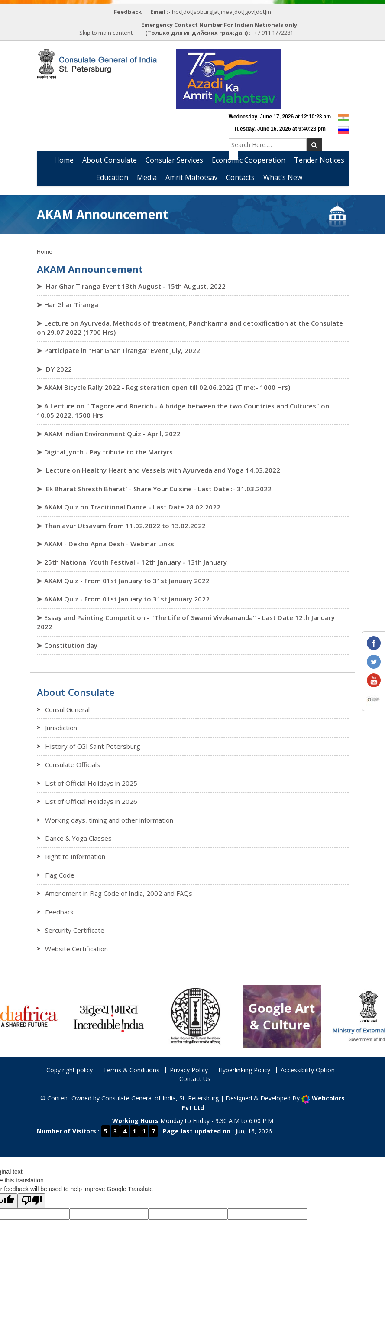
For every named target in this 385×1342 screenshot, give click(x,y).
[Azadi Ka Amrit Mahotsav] (228, 79)
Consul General (67, 709)
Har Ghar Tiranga (71, 304)
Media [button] (147, 177)
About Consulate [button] (109, 160)
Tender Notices (319, 160)
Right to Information (75, 856)
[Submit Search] (314, 144)
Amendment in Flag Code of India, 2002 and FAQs (118, 893)
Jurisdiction (61, 727)
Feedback (59, 912)
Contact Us (194, 1078)
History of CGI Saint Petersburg (92, 746)
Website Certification (76, 948)
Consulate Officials (72, 764)
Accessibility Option (308, 1070)
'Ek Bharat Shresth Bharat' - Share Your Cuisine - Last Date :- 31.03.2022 (158, 488)
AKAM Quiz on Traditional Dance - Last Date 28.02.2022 (132, 507)
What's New (282, 177)
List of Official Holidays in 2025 (91, 783)
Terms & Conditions (131, 1070)
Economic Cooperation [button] (248, 160)
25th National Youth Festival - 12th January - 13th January (135, 562)
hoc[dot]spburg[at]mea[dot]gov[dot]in (221, 12)
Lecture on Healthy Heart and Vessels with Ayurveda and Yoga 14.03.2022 (162, 470)
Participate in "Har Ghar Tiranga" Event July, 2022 (122, 350)
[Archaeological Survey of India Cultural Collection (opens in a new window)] (299, 1016)
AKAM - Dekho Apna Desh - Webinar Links (109, 543)
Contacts (240, 177)
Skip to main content (106, 32)
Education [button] (112, 177)
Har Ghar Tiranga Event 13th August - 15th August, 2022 (135, 286)
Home (64, 160)
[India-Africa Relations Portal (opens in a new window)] (39, 1016)
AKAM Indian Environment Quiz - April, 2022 (112, 433)
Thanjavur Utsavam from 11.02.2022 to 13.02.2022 (125, 525)
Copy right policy (69, 1070)
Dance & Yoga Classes (78, 838)
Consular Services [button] (174, 160)
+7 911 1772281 (273, 32)
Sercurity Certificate (74, 930)
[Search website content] (268, 144)
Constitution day (70, 645)
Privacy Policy (189, 1070)
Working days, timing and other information (109, 820)
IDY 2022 (58, 369)
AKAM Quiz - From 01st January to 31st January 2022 (127, 580)
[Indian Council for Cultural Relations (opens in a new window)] (213, 1016)
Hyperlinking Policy (244, 1070)
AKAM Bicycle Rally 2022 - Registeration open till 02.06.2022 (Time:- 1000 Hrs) (167, 387)
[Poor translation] (31, 1200)
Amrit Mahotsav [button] (191, 177)
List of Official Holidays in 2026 (91, 801)
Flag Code (59, 875)
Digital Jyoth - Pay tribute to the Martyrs (108, 451)
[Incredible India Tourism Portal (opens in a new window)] (126, 1016)
